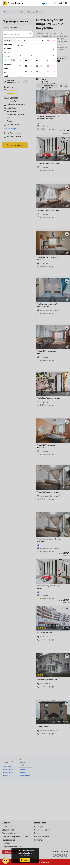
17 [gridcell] (20, 66)
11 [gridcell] (26, 60)
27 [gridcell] (37, 71)
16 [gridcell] (53, 60)
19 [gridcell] (31, 66)
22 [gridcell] (48, 66)
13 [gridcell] (37, 60)
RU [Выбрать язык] (45, 3)
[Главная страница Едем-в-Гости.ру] (13, 3)
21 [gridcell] (42, 66)
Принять (25, 860)
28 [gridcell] (42, 71)
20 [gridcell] (37, 66)
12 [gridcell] (31, 60)
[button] (55, 3)
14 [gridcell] (42, 60)
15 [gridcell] (48, 60)
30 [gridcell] (53, 71)
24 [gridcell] (20, 71)
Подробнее (27, 855)
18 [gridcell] (26, 66)
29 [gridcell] (48, 71)
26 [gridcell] (31, 71)
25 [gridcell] (26, 71)
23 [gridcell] (53, 66)
